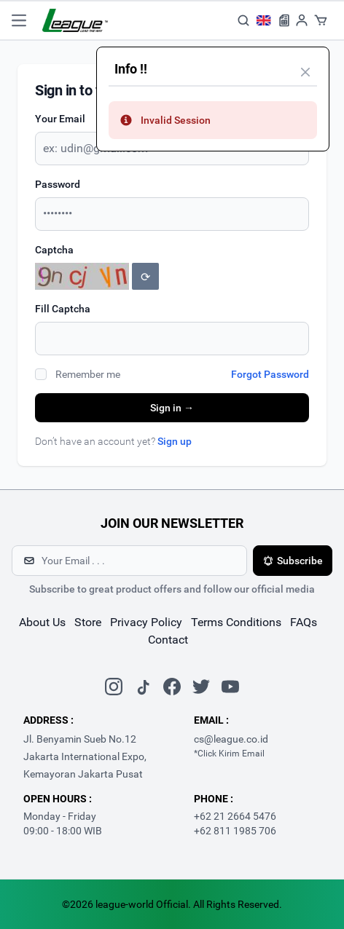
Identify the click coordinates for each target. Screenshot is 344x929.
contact (168, 640)
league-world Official (141, 904)
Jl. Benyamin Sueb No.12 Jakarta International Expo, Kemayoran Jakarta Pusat (84, 756)
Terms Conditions (236, 622)
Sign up (174, 441)
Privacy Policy (146, 622)
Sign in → (172, 408)
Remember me (87, 374)
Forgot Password (270, 374)
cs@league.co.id (231, 739)
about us (42, 622)
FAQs (303, 622)
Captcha (54, 250)
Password (57, 184)
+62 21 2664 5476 (235, 816)
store (87, 622)
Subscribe (292, 560)
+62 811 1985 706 (235, 831)
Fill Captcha (62, 309)
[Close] (305, 72)
